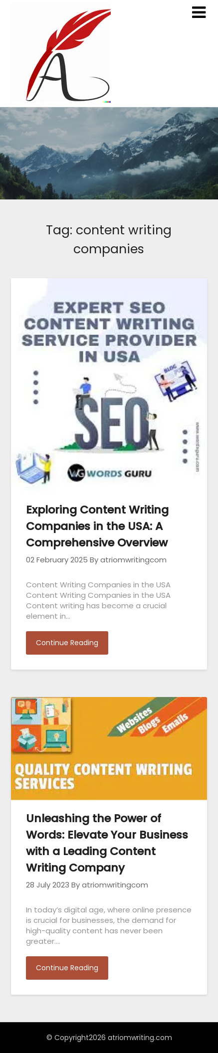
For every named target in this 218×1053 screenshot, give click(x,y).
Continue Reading (67, 643)
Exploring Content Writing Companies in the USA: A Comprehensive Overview (97, 526)
